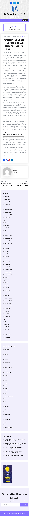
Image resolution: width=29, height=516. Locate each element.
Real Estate (7, 406)
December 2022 (8, 298)
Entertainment (8, 372)
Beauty (6, 354)
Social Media (7, 414)
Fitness (6, 380)
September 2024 (8, 243)
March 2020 (7, 332)
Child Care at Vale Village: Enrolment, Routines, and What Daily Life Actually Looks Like (15, 444)
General (6, 388)
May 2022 (7, 313)
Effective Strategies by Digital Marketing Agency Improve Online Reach (13, 452)
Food (6, 383)
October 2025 (8, 212)
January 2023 (7, 295)
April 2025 (7, 228)
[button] (25, 20)
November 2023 (8, 269)
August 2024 (7, 246)
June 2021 (7, 319)
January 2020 (7, 337)
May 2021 (7, 321)
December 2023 (8, 267)
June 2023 (7, 282)
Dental (6, 365)
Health (6, 391)
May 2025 (7, 225)
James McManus (16, 171)
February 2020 (8, 334)
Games (6, 385)
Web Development (9, 427)
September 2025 (8, 215)
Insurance (7, 398)
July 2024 (7, 248)
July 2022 (7, 311)
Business (6, 357)
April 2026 (7, 196)
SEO (5, 409)
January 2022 (7, 316)
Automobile (7, 352)
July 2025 (7, 220)
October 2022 (8, 303)
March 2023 (7, 290)
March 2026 (7, 199)
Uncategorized (8, 424)
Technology (7, 419)
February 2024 (8, 261)
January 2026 (7, 204)
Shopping (7, 411)
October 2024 (8, 241)
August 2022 (7, 308)
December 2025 (8, 207)
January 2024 (7, 264)
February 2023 (8, 293)
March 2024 (7, 259)
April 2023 (7, 287)
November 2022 (8, 300)
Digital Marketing (8, 367)
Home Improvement (9, 396)
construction (7, 362)
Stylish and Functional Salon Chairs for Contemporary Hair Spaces (13, 448)
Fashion (6, 375)
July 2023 (7, 280)
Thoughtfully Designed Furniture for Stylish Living (14, 456)
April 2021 (7, 324)
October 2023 (8, 272)
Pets (5, 404)
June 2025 (7, 222)
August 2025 (7, 217)
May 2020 (7, 329)
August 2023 (7, 277)
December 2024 (8, 235)
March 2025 (7, 230)
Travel (6, 422)
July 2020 (7, 326)
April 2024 (7, 256)
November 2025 (8, 209)
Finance (6, 378)
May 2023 (7, 285)
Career (6, 359)
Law (5, 401)
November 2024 (8, 238)
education (7, 370)
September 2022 (8, 306)
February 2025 (8, 233)
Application (7, 349)
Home (12, 26)
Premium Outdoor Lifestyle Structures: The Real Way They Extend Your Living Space (15, 440)
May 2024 (7, 254)
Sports (6, 417)
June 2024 (7, 251)
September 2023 (8, 274)
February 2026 (8, 202)
